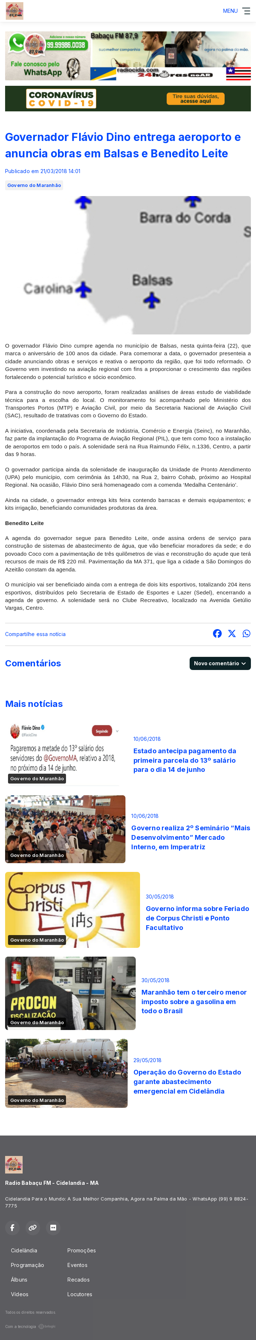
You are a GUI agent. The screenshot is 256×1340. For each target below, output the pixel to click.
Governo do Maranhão (34, 185)
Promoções (81, 1250)
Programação (27, 1265)
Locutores (79, 1294)
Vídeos (19, 1294)
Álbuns (19, 1279)
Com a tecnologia (30, 1326)
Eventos (77, 1265)
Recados (78, 1279)
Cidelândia (24, 1250)
